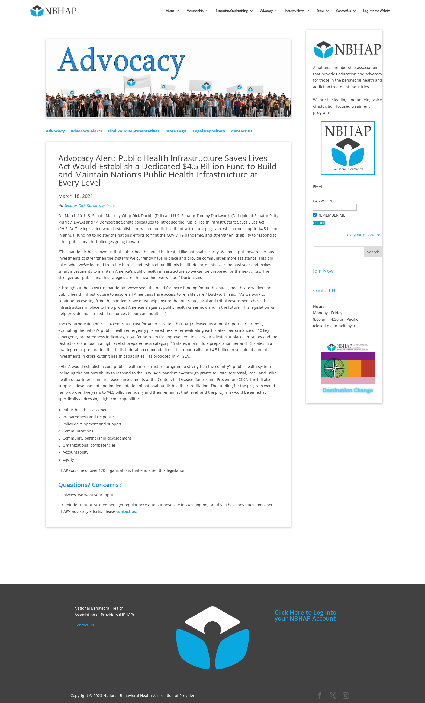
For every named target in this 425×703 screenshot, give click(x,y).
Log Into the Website (397, 11)
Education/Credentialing (252, 11)
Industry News (315, 11)
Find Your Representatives (134, 131)
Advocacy (287, 11)
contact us (126, 511)
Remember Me (331, 215)
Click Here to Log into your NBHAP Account (305, 615)
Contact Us (364, 11)
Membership (215, 11)
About (190, 11)
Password (323, 200)
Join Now (323, 271)
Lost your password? (363, 234)
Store (340, 11)
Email (318, 186)
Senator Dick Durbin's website (89, 205)
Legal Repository (209, 131)
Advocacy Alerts (86, 131)
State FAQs (176, 131)
